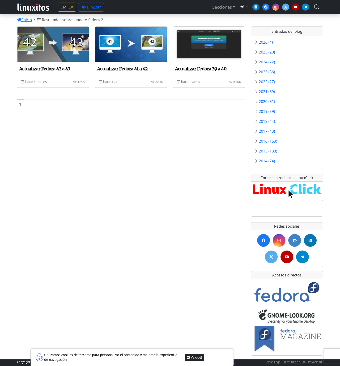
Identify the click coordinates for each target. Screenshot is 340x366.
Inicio (24, 19)
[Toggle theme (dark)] (244, 6)
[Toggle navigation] (316, 7)
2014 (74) (267, 161)
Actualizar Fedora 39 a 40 (200, 69)
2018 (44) (267, 121)
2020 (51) (267, 101)
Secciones (222, 7)
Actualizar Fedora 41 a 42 (122, 69)
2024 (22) (267, 62)
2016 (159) (268, 141)
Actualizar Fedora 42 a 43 (44, 69)
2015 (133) (268, 151)
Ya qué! (194, 357)
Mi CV (67, 7)
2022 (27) (267, 81)
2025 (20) (267, 52)
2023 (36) (267, 71)
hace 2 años (188, 81)
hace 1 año (109, 81)
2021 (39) (267, 91)
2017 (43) (267, 131)
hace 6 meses (34, 81)
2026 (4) (266, 42)
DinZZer (91, 7)
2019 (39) (267, 111)
